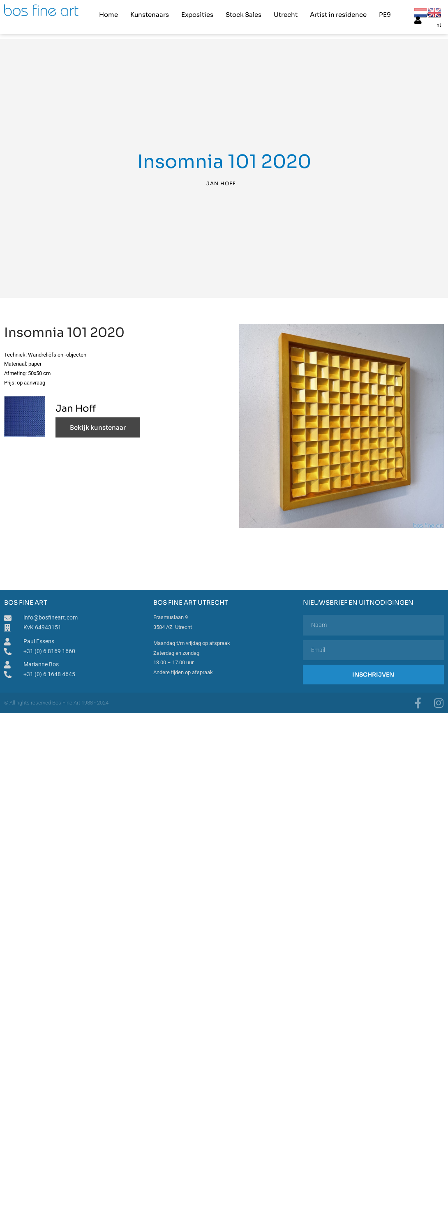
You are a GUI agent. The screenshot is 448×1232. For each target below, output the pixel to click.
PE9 (385, 14)
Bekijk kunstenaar (98, 427)
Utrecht (286, 14)
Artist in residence (338, 14)
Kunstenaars (149, 14)
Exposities (197, 14)
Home (108, 14)
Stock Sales (243, 14)
